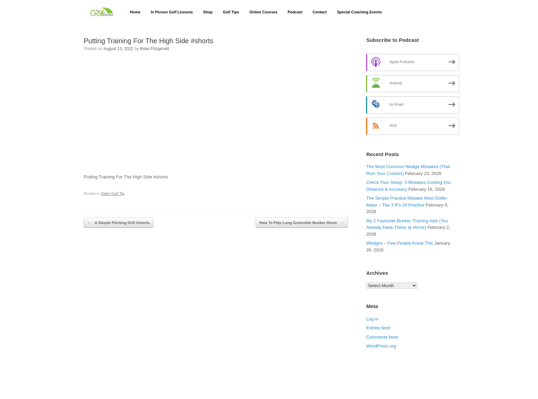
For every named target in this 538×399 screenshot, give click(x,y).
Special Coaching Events (359, 12)
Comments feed (382, 337)
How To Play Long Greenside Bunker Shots (301, 223)
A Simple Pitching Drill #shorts (118, 223)
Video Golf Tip (112, 193)
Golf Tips (231, 12)
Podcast (295, 12)
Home (135, 12)
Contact (320, 12)
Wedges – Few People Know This (399, 243)
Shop (208, 12)
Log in (372, 318)
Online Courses (263, 12)
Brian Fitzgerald (154, 48)
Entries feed (378, 327)
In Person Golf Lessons (172, 12)
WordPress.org (381, 346)
